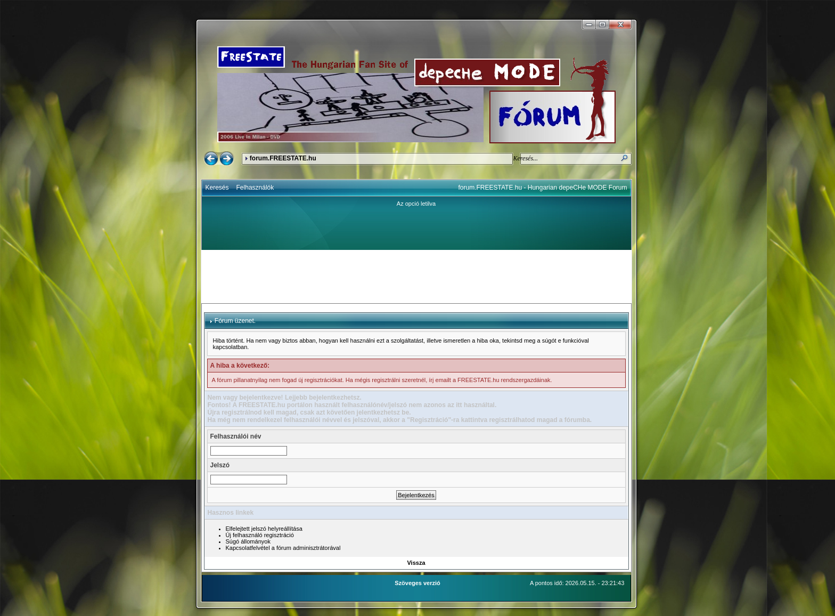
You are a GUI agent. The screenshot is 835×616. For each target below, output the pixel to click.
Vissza (416, 563)
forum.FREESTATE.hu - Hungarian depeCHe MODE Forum (543, 187)
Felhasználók (255, 187)
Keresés (217, 187)
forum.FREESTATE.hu (283, 158)
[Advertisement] (416, 277)
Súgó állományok (248, 541)
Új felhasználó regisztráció (260, 535)
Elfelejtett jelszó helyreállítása (264, 528)
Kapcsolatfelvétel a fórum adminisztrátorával (283, 548)
